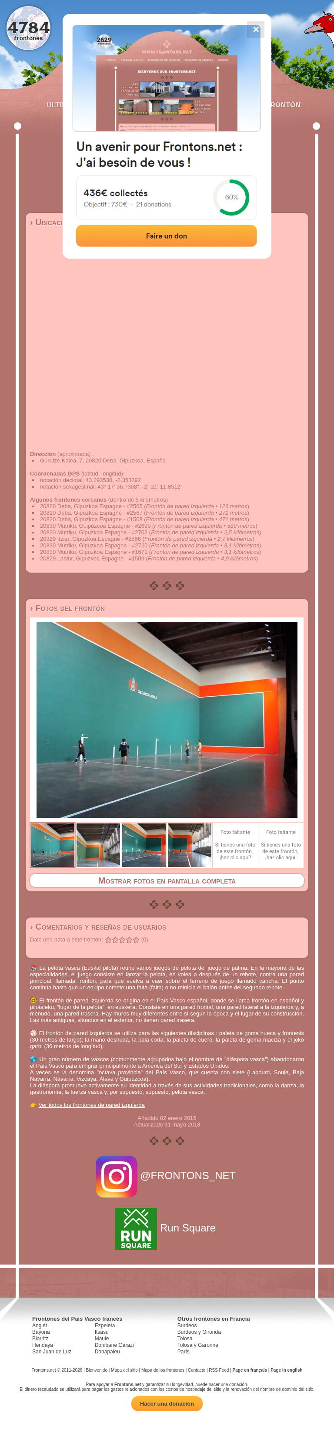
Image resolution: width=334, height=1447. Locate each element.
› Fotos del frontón (67, 608)
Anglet (39, 1325)
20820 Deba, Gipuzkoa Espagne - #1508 (91, 519)
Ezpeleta (105, 1325)
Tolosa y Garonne (197, 1345)
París (183, 1352)
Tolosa (185, 1339)
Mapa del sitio (124, 1370)
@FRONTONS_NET (167, 1175)
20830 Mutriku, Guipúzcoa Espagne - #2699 (95, 526)
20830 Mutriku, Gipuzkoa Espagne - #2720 (93, 545)
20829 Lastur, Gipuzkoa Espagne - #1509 (92, 558)
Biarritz (40, 1339)
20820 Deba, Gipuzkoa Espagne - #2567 (91, 512)
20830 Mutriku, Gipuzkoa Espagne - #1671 (93, 552)
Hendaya (42, 1345)
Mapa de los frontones (162, 1370)
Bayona (41, 1332)
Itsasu (102, 1332)
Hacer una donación (167, 1403)
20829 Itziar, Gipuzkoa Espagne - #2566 (90, 539)
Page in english (286, 1370)
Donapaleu (107, 1352)
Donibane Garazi (114, 1345)
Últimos (62, 104)
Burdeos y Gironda (199, 1332)
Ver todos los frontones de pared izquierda (92, 1105)
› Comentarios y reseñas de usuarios (98, 926)
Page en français (250, 1370)
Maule (102, 1339)
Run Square (166, 1228)
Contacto (196, 1370)
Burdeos (187, 1325)
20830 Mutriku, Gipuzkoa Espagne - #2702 (93, 532)
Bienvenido (96, 1370)
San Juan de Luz (51, 1352)
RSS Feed (219, 1370)
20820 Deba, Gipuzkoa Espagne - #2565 (91, 506)
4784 (28, 27)
